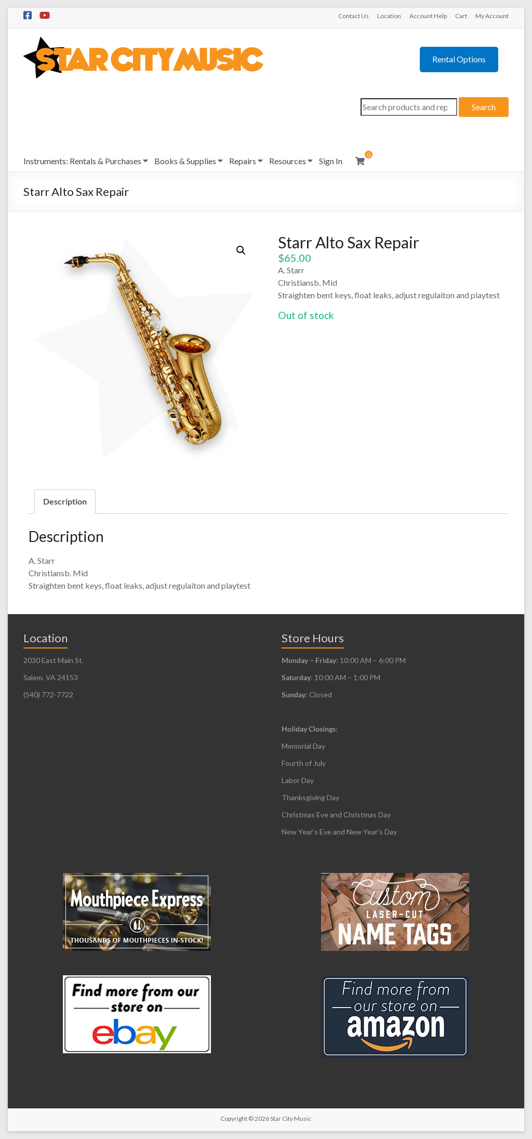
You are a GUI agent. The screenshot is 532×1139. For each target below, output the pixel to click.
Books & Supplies (185, 161)
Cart (461, 16)
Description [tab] (65, 501)
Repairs (242, 161)
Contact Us (353, 16)
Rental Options (459, 59)
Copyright (233, 1118)
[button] (241, 250)
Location (389, 16)
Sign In (330, 161)
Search (484, 107)
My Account (492, 16)
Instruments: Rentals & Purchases (82, 161)
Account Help (428, 16)
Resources (287, 161)
